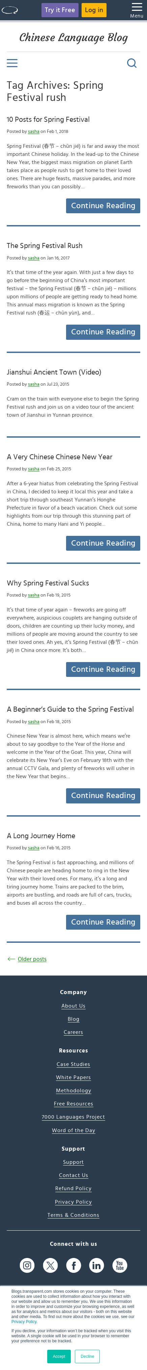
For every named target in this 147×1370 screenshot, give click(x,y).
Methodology (73, 1090)
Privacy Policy (23, 1321)
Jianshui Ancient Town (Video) (54, 372)
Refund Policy (73, 1188)
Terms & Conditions (73, 1215)
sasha (33, 131)
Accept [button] (59, 1356)
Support (73, 1162)
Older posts (32, 959)
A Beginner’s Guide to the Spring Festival (70, 709)
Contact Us (73, 1175)
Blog (74, 1019)
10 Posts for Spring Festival (48, 119)
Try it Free (60, 10)
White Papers (73, 1077)
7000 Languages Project (73, 1117)
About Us (73, 1006)
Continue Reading (103, 206)
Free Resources (73, 1103)
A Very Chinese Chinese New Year (59, 457)
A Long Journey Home (41, 836)
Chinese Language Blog (73, 37)
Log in (94, 10)
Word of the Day (73, 1130)
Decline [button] (87, 1356)
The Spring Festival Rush (45, 245)
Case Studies (73, 1064)
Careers (73, 1032)
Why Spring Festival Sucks (48, 583)
